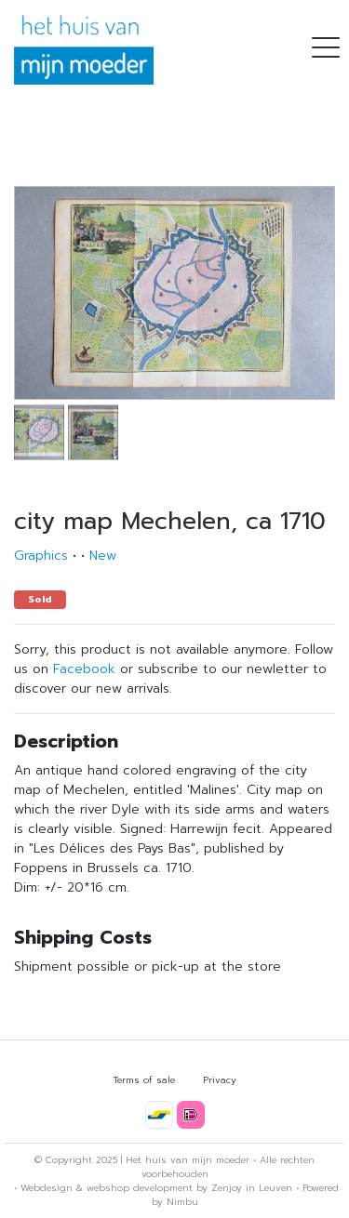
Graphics (41, 555)
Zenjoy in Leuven (251, 1188)
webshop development (140, 1188)
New (102, 555)
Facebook (84, 669)
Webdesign (46, 1188)
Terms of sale (144, 1080)
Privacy (219, 1080)
